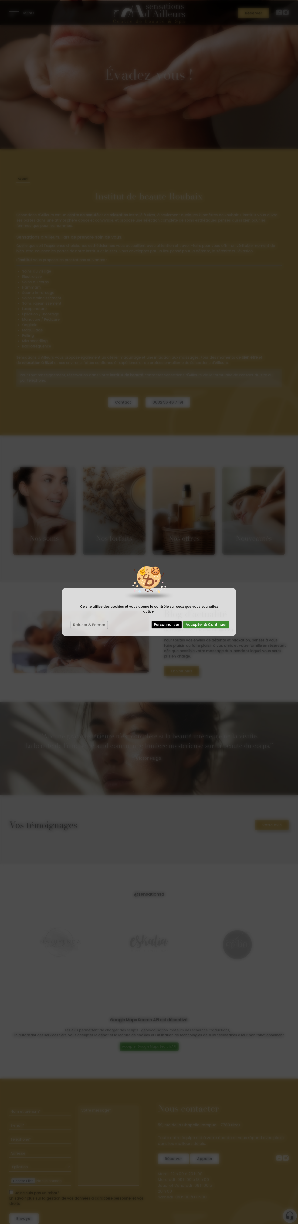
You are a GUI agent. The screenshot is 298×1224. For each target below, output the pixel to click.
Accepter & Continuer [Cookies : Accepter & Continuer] (206, 624)
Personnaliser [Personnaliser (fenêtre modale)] (166, 624)
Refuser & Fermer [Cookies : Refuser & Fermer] (89, 624)
